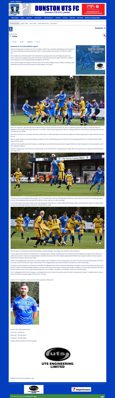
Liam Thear (41, 192)
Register (18, 1)
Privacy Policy (28, 395)
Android (34, 392)
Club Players (53, 23)
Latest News (33, 23)
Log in (12, 1)
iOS (29, 392)
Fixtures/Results (14, 23)
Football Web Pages (31, 390)
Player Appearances (43, 23)
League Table (24, 23)
